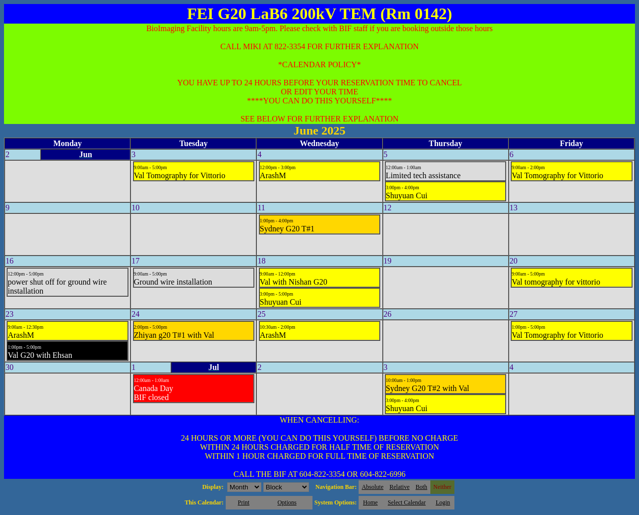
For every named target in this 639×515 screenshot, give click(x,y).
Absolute (372, 486)
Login (443, 502)
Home (370, 502)
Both (421, 486)
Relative (400, 486)
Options (286, 502)
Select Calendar (407, 502)
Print (243, 502)
